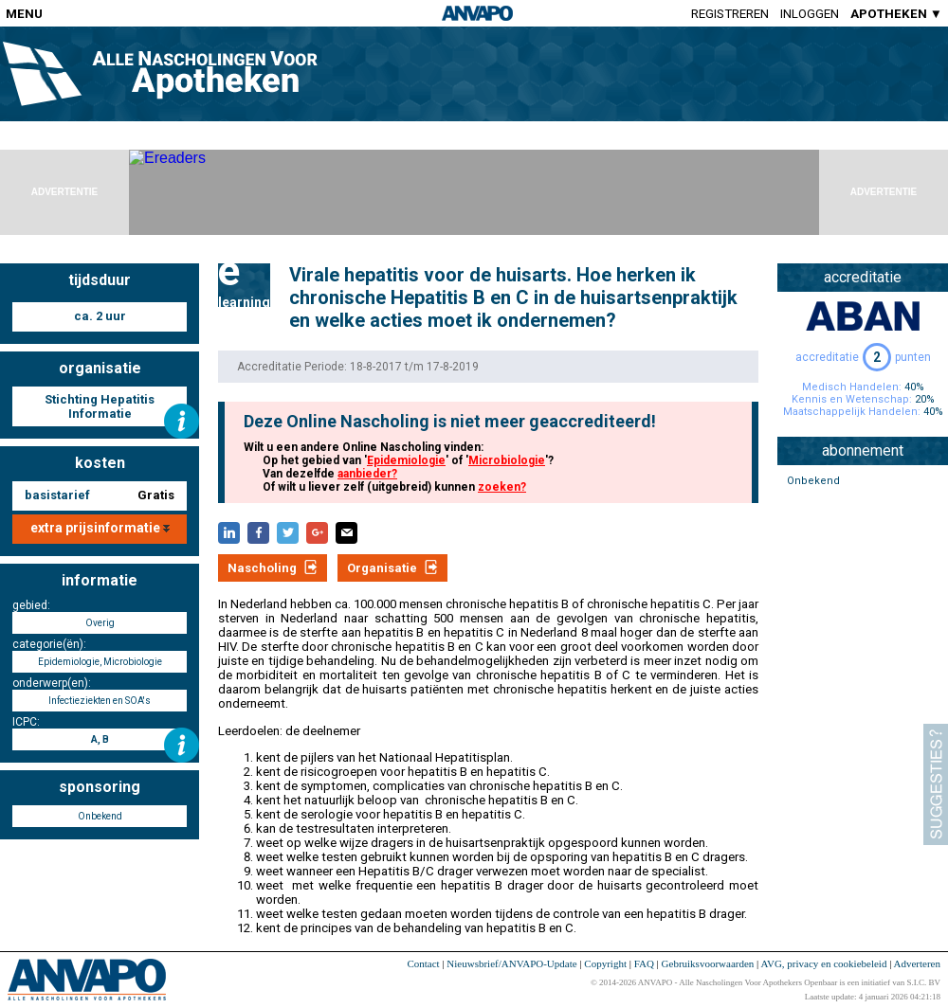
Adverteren (917, 963)
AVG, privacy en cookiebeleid (823, 963)
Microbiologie (506, 460)
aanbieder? (367, 473)
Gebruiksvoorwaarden (708, 963)
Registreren (730, 14)
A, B (100, 739)
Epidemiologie (406, 460)
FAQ (644, 963)
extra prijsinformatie (100, 527)
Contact (423, 963)
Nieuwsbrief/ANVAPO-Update (511, 963)
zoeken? (502, 487)
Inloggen (809, 14)
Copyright (605, 963)
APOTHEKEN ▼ (896, 14)
